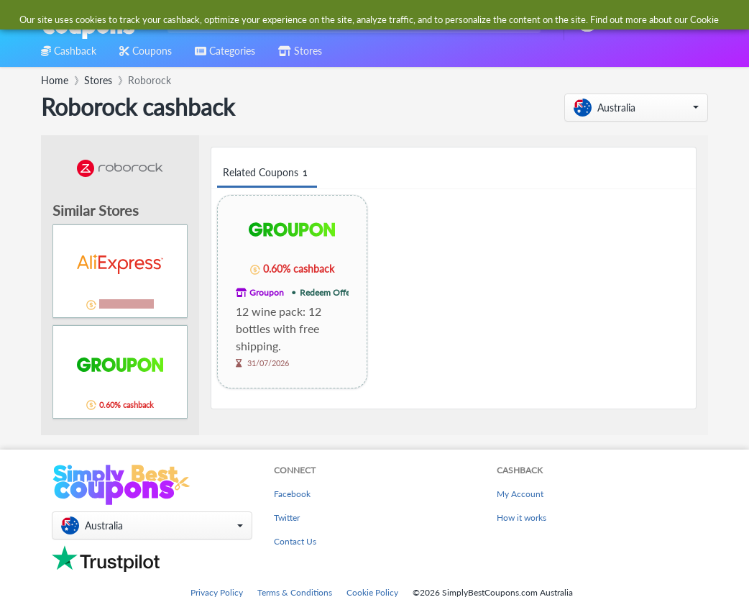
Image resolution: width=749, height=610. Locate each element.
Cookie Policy (372, 592)
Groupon (266, 292)
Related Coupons (267, 173)
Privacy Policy (216, 592)
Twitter (287, 517)
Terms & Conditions (294, 592)
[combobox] (351, 20)
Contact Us (295, 541)
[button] (636, 108)
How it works (521, 517)
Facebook (292, 493)
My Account (520, 493)
